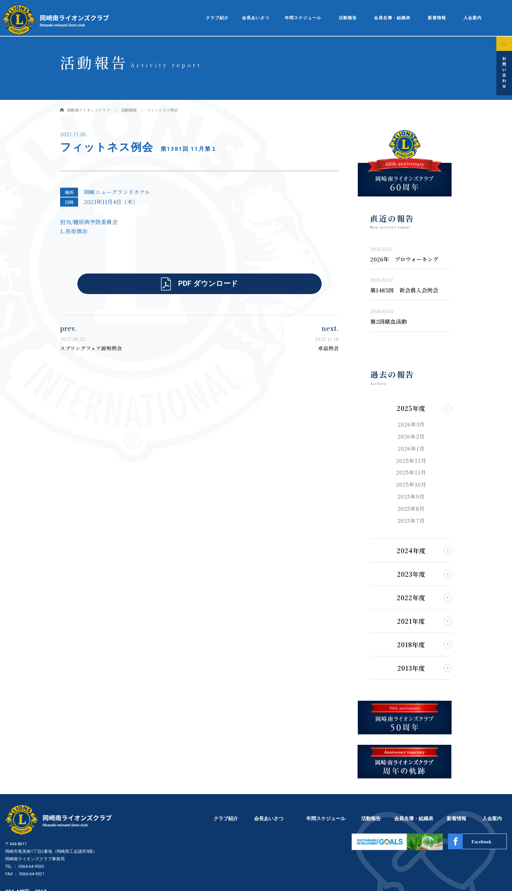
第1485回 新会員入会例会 (404, 290)
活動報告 (347, 18)
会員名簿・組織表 (392, 18)
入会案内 (472, 18)
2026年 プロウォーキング (404, 259)
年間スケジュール (303, 18)
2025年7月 (411, 520)
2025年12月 (411, 460)
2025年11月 (411, 472)
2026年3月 (411, 424)
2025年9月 (411, 496)
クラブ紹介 (217, 18)
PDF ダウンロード (208, 283)
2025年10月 (411, 484)
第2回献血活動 (388, 321)
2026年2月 (411, 436)
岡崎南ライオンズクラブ (88, 110)
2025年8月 (411, 508)
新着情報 (436, 18)
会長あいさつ (255, 18)
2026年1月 (411, 448)
